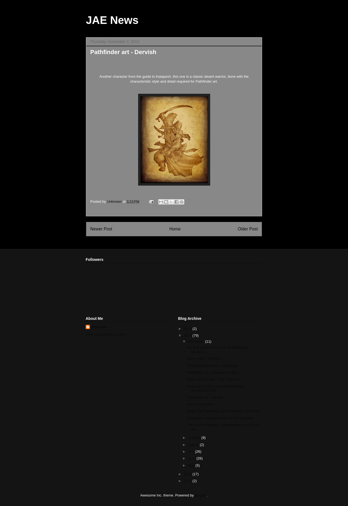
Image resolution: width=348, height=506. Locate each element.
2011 (188, 481)
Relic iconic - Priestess (204, 359)
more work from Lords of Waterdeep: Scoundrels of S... (215, 388)
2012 (188, 474)
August (194, 445)
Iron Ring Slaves (200, 404)
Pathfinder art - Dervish (205, 397)
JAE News (112, 20)
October (194, 438)
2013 (188, 335)
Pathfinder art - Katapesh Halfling (213, 372)
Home (175, 229)
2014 (188, 329)
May (191, 465)
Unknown (99, 327)
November (196, 341)
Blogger (201, 495)
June (192, 458)
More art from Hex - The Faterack (213, 379)
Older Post (248, 229)
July (191, 451)
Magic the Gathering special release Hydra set (223, 411)
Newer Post (101, 229)
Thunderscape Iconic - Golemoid (212, 366)
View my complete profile (105, 334)
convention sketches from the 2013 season (220, 418)
